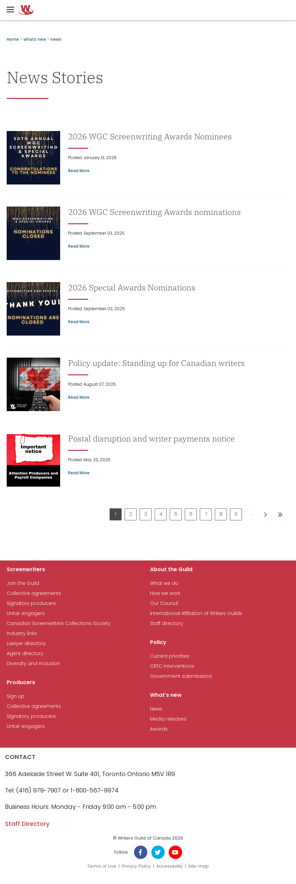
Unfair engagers (26, 613)
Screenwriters (26, 569)
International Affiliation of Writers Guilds (196, 613)
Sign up (15, 696)
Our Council (164, 603)
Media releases (168, 719)
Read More (79, 170)
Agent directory (25, 653)
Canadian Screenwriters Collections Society (59, 623)
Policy (158, 642)
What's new (166, 695)
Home (13, 39)
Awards (159, 729)
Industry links (22, 633)
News (156, 709)
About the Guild (171, 569)
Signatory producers (31, 603)
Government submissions (181, 676)
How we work (165, 593)
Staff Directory (27, 823)
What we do (164, 583)
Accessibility (169, 866)
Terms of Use (101, 866)
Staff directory (166, 623)
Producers (21, 682)
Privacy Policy (136, 866)
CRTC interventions (172, 666)
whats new (34, 39)
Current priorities (169, 656)
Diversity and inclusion (33, 663)
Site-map (198, 866)
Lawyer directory (26, 643)
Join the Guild (23, 583)
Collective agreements (34, 593)
